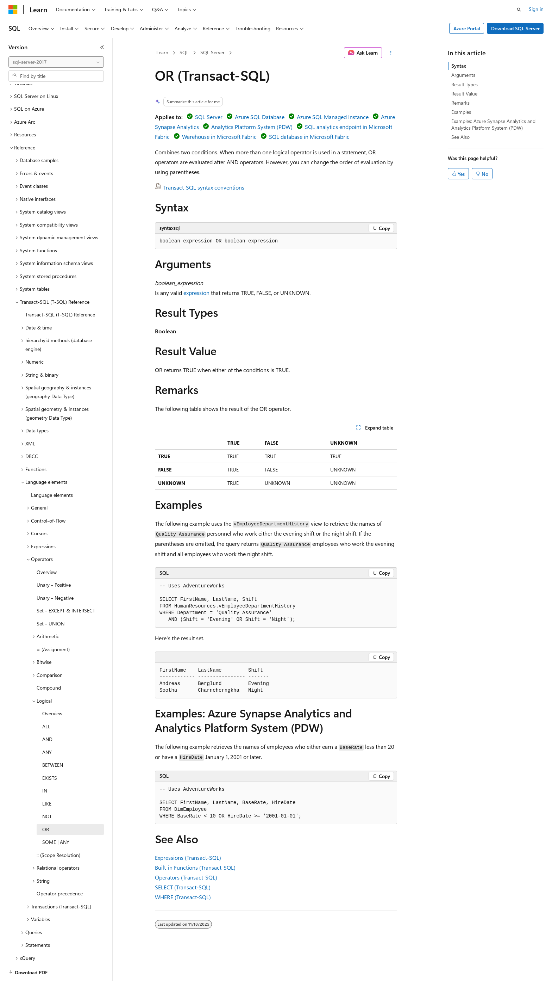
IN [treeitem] (44, 766)
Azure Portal (466, 28)
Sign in (536, 9)
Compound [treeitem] (49, 663)
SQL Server (212, 52)
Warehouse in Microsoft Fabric (219, 136)
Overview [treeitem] (47, 547)
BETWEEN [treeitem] (52, 740)
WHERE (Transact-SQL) (183, 897)
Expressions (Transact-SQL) (188, 857)
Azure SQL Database (259, 117)
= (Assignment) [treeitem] (53, 625)
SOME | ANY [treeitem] (55, 817)
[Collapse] (102, 47)
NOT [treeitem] (47, 792)
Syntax (458, 65)
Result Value (464, 93)
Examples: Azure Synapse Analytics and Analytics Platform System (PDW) (493, 124)
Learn (162, 52)
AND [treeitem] (47, 714)
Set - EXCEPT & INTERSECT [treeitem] (66, 586)
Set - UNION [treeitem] (50, 599)
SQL (184, 52)
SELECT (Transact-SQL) (183, 887)
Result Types (464, 84)
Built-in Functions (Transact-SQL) (195, 867)
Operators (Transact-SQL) (186, 877)
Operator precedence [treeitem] (60, 869)
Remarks (460, 102)
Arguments (463, 75)
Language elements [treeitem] (52, 470)
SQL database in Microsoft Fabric (309, 136)
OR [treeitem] (45, 805)
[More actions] (391, 52)
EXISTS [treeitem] (49, 753)
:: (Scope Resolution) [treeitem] (58, 830)
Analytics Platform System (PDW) (252, 126)
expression (196, 292)
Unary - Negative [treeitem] (55, 573)
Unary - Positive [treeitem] (54, 560)
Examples (461, 112)
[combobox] (56, 62)
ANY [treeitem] (47, 727)
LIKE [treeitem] (46, 779)
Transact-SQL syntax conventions (203, 187)
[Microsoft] (13, 9)
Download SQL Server (515, 28)
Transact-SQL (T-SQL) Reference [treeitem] (60, 290)
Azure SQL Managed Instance (333, 117)
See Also (460, 137)
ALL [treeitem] (46, 702)
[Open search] (519, 9)
